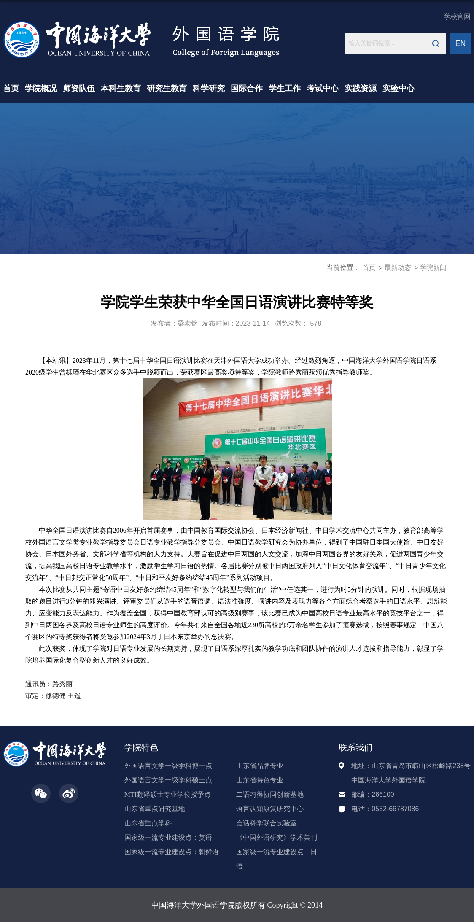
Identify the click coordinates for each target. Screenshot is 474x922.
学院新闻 (433, 267)
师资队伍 (79, 88)
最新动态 (397, 267)
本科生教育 (121, 88)
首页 (11, 88)
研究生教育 (167, 88)
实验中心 (398, 88)
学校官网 (457, 16)
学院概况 (41, 88)
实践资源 (361, 88)
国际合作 (247, 88)
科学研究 (209, 88)
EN (460, 43)
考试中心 (323, 88)
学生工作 (285, 88)
